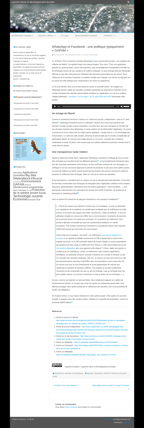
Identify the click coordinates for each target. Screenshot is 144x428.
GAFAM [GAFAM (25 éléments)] (18, 184)
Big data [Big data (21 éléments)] (30, 175)
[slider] (88, 106)
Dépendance (98, 373)
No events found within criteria (25, 91)
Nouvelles (68, 373)
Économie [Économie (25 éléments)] (20, 199)
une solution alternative (65, 248)
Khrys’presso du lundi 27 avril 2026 (26, 103)
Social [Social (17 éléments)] (42, 192)
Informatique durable (21, 36)
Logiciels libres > (46, 36)
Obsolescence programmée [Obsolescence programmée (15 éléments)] (28, 187)
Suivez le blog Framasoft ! (30, 97)
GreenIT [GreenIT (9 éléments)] (28, 185)
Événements (59, 373)
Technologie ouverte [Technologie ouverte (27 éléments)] (28, 196)
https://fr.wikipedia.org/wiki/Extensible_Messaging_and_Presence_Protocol (86, 355)
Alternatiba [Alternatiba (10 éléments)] (17, 173)
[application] (91, 106)
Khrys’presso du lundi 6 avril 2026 (26, 125)
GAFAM (106, 373)
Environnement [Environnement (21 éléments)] (31, 181)
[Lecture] (55, 106)
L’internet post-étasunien (22, 114)
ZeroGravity (109, 419)
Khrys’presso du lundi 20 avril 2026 (26, 109)
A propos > (108, 36)
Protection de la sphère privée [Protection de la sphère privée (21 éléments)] (29, 191)
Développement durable (86, 36)
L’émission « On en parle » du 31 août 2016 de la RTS (89, 97)
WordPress (126, 422)
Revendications (77, 373)
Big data (90, 373)
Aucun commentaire (91, 55)
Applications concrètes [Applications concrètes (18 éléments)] (25, 174)
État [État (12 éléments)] (38, 199)
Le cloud (64, 36)
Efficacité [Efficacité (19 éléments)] (36, 178)
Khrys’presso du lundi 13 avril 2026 (26, 120)
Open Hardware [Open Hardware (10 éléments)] (19, 190)
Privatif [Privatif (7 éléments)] (29, 190)
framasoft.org (24, 79)
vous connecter (71, 407)
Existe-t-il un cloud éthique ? (66, 385)
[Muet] (122, 106)
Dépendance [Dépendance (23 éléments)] (22, 178)
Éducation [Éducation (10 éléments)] (32, 200)
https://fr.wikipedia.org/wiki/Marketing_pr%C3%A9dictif (96, 342)
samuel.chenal (59, 55)
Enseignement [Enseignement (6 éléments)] (17, 181)
